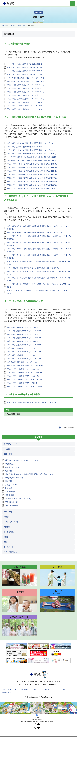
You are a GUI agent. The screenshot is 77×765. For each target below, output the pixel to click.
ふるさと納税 (9, 532)
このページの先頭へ (68, 427)
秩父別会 (7, 527)
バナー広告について (48, 689)
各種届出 (7, 517)
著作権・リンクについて (29, 689)
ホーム (4, 25)
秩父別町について (10, 444)
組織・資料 (21, 25)
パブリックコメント (11, 522)
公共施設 (7, 449)
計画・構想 (8, 512)
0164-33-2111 (29, 684)
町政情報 (12, 25)
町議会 (6, 537)
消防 (5, 542)
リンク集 (62, 689)
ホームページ (9, 547)
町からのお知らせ (10, 552)
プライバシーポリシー (9, 689)
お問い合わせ (6, 692)
